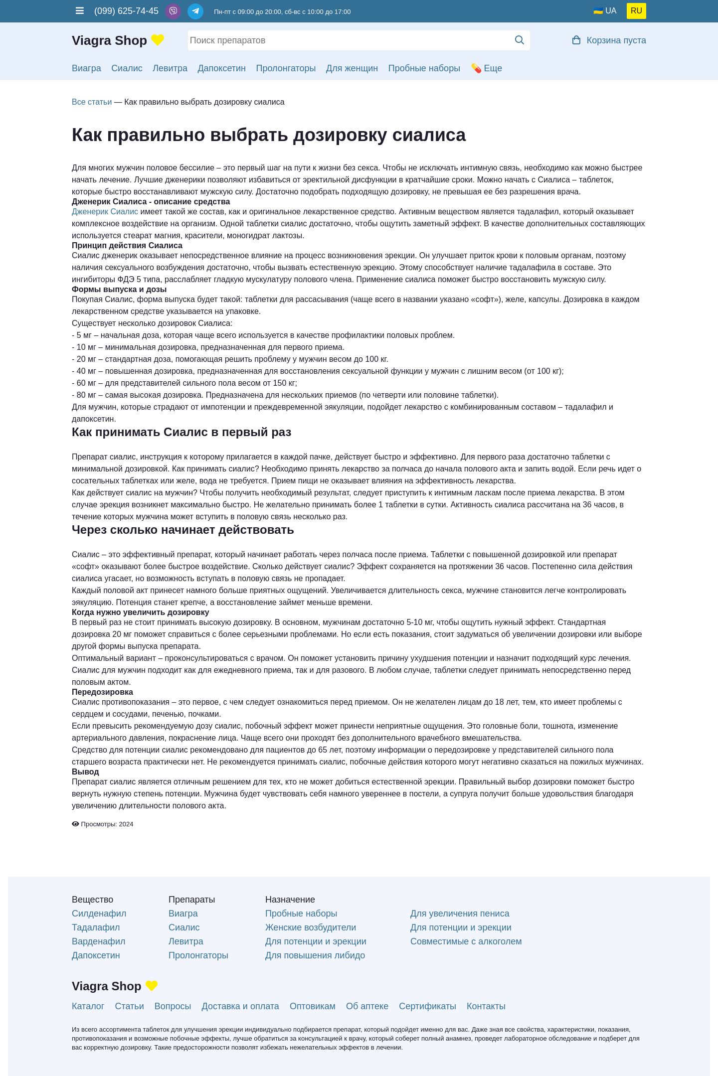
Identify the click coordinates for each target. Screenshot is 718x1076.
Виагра (86, 68)
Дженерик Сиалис (105, 211)
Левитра (170, 68)
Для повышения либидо (315, 955)
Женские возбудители (310, 927)
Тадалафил (96, 927)
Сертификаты (427, 1006)
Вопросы (173, 1006)
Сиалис (127, 68)
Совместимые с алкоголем (466, 941)
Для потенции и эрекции (315, 941)
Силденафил (99, 914)
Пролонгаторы (286, 68)
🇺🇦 (598, 10)
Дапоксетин (221, 68)
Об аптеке (367, 1006)
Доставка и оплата (240, 1006)
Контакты (486, 1006)
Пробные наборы (424, 68)
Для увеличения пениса (460, 914)
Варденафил (98, 941)
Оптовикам (313, 1006)
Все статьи (92, 102)
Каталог (88, 1006)
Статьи (129, 1006)
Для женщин (352, 68)
